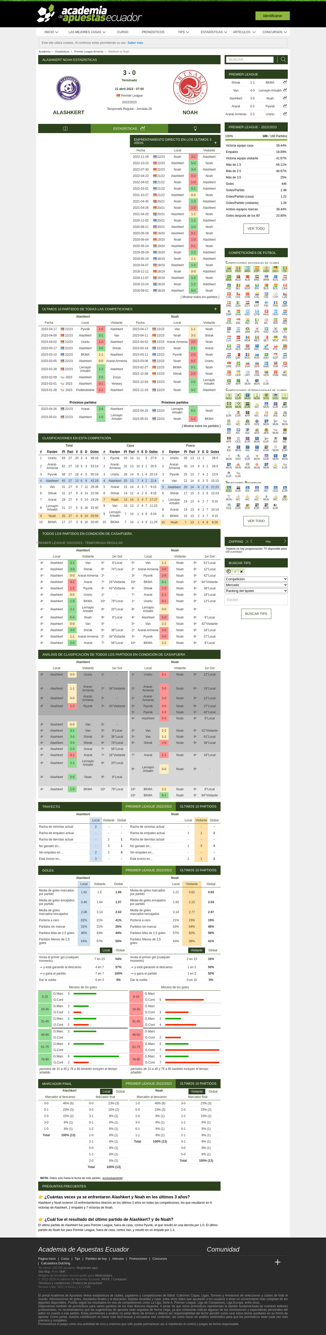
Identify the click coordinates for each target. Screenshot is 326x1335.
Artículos (244, 32)
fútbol (170, 1295)
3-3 (193, 335)
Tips (184, 32)
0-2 (193, 176)
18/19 (161, 259)
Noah (190, 112)
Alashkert (68, 112)
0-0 (193, 195)
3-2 (193, 157)
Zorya (117, 377)
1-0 (193, 182)
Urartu (85, 342)
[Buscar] (282, 59)
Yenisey (116, 383)
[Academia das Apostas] (220, 1262)
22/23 (161, 157)
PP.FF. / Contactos (114, 1279)
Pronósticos (153, 32)
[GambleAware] (51, 1330)
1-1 (193, 214)
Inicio (52, 32)
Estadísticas (214, 32)
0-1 (193, 188)
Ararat (85, 409)
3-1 (101, 335)
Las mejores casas (87, 32)
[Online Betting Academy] (239, 1262)
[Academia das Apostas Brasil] (230, 1262)
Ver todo (256, 228)
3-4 (193, 169)
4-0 (252, 90)
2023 (68, 377)
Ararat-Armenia (116, 361)
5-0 (193, 163)
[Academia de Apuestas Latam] (258, 1262)
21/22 (161, 176)
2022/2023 (129, 102)
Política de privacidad (87, 1283)
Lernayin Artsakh (85, 369)
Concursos (275, 32)
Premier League (129, 95)
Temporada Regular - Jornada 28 (129, 109)
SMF (62, 1272)
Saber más (135, 43)
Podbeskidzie (85, 390)
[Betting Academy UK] (268, 1262)
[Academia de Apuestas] (249, 1262)
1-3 (193, 201)
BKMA (85, 354)
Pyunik (85, 329)
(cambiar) (236, 551)
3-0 (101, 348)
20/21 (161, 201)
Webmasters (103, 1275)
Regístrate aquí (87, 1268)
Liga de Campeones (211, 1302)
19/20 (161, 233)
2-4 (101, 409)
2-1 (101, 390)
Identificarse (272, 16)
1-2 (193, 220)
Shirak (116, 348)
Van (116, 335)
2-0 (101, 377)
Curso (122, 32)
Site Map (44, 1272)
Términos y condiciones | (55, 1283)
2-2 (164, 624)
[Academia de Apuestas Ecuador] (211, 1262)
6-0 (193, 290)
